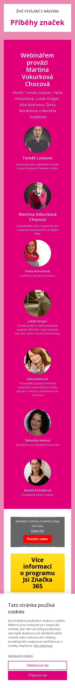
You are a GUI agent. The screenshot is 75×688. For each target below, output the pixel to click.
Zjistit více (37, 531)
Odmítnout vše (38, 665)
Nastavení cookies (20, 656)
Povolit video (37, 539)
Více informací (43, 646)
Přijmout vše (37, 675)
